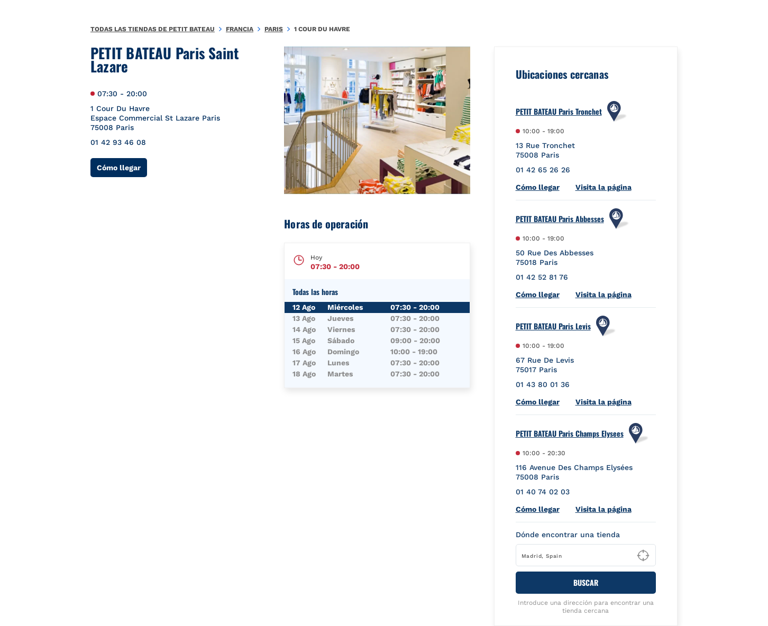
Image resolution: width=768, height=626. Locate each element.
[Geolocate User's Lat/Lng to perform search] (643, 555)
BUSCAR (585, 582)
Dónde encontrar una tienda (568, 534)
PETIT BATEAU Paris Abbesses (560, 219)
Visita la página (603, 187)
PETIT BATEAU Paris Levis (553, 326)
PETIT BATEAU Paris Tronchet (559, 111)
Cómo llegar (122, 167)
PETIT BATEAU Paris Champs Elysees (570, 433)
